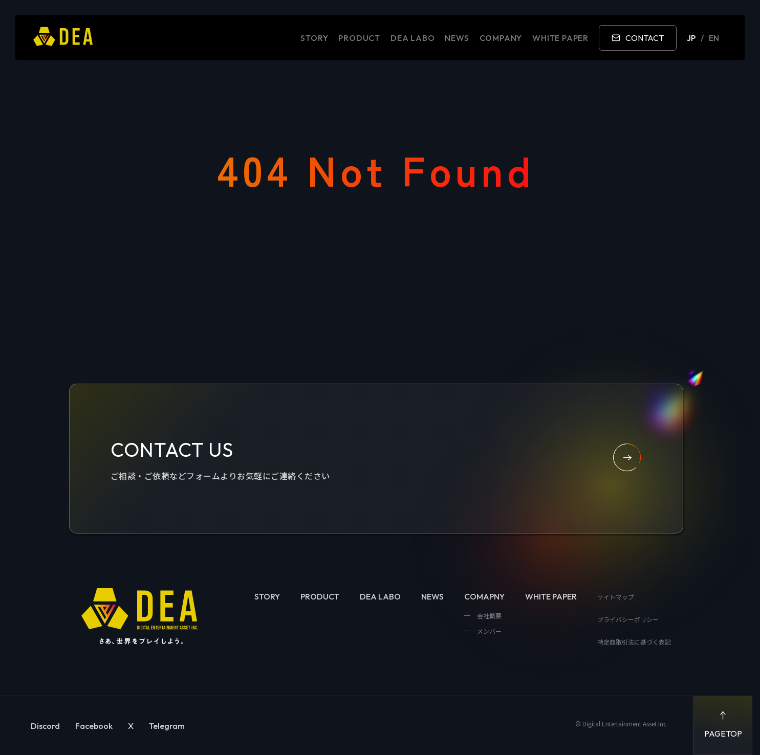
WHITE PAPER (560, 38)
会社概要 (488, 615)
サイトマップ (615, 596)
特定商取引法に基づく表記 (634, 641)
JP (691, 38)
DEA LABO (412, 38)
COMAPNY (484, 596)
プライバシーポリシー (628, 619)
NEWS (457, 38)
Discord (45, 726)
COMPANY (501, 38)
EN (714, 38)
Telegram (167, 726)
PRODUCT (359, 38)
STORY (314, 38)
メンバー (488, 631)
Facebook (94, 726)
